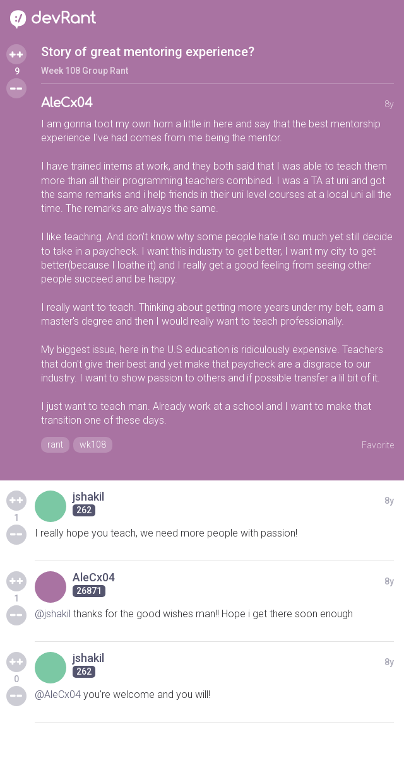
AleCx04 (67, 103)
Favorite (378, 445)
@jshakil (53, 614)
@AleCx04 (58, 694)
